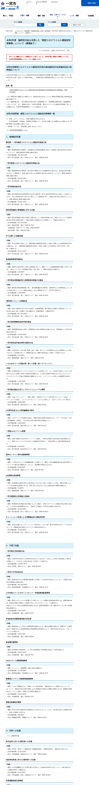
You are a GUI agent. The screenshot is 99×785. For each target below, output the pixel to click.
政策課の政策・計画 (37, 31)
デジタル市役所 (83, 76)
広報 (80, 84)
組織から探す (77, 25)
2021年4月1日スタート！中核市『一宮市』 (85, 123)
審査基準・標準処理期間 (85, 110)
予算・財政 (82, 61)
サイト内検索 (18, 22)
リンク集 (42, 744)
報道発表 (81, 80)
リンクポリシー (70, 744)
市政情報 (27, 31)
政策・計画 (82, 57)
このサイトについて (31, 744)
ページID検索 (52, 22)
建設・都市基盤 (83, 73)
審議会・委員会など (84, 91)
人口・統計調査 (83, 54)
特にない (14, 703)
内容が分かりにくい (25, 703)
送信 (39, 708)
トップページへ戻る (88, 737)
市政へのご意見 (38, 773)
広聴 (80, 88)
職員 (80, 99)
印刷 (68, 50)
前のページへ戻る (72, 737)
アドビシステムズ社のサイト (64, 685)
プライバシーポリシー (55, 744)
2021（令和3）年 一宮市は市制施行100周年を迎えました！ (85, 116)
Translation (54, 1)
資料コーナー (82, 107)
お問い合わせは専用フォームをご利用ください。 (29, 728)
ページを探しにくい (41, 703)
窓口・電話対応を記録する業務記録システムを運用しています (39, 760)
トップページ (19, 31)
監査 (80, 65)
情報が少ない (54, 703)
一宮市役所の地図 (16, 773)
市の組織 (81, 50)
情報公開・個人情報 (84, 69)
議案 (80, 103)
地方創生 (47, 31)
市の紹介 (81, 46)
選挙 (80, 95)
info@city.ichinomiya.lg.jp (17, 763)
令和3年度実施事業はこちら (18, 130)
